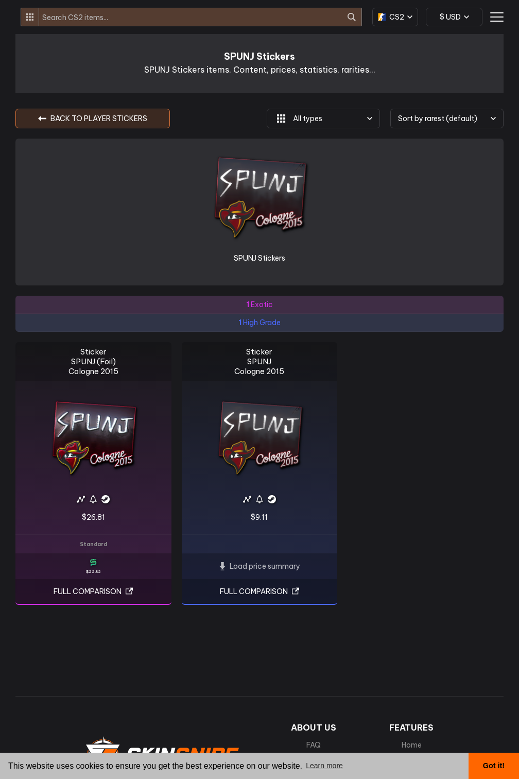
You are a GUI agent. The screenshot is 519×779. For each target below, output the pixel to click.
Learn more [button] (324, 765)
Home (412, 745)
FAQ (313, 745)
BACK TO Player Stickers (92, 118)
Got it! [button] (494, 765)
